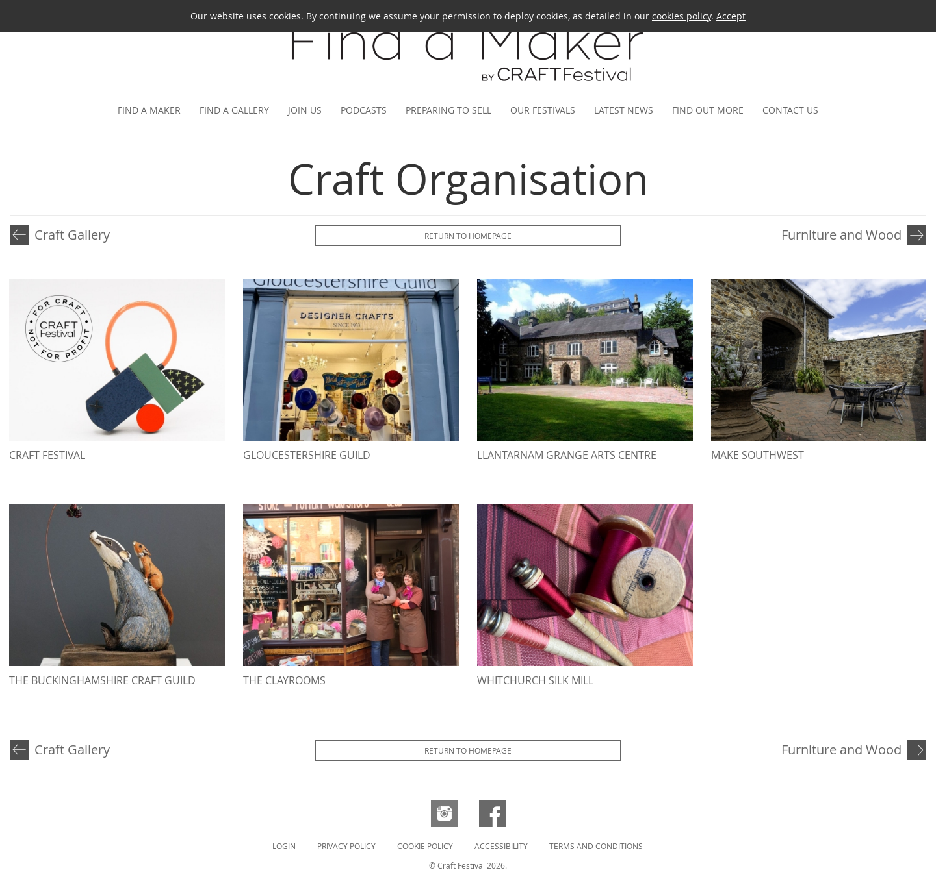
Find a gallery (234, 110)
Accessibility (501, 846)
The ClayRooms (284, 680)
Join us (305, 110)
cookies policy (681, 16)
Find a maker (149, 110)
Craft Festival (47, 455)
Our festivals (542, 110)
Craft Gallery (72, 234)
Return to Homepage (468, 235)
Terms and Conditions (596, 846)
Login (284, 846)
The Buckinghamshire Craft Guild (102, 680)
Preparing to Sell (448, 110)
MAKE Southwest (757, 455)
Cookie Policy (425, 846)
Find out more (708, 110)
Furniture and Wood (841, 234)
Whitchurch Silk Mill (535, 680)
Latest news (623, 110)
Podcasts (364, 110)
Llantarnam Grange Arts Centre (566, 455)
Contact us (790, 110)
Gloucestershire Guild (306, 455)
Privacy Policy (346, 846)
